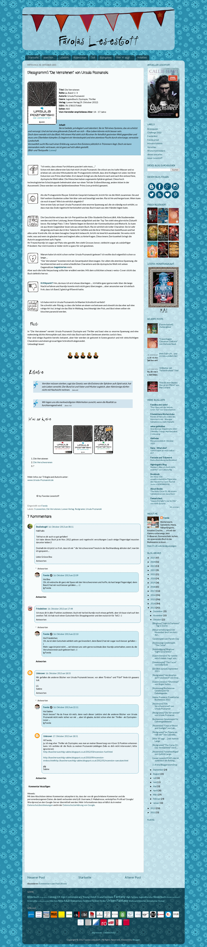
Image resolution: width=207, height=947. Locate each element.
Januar (156, 803)
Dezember (158, 611)
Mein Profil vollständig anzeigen (161, 546)
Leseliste (64, 57)
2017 (153, 591)
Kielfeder (154, 438)
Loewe (52, 150)
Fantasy (119, 897)
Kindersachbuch (173, 897)
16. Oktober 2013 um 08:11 (60, 527)
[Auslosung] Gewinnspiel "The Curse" (164, 644)
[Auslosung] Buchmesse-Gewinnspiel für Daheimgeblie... (164, 690)
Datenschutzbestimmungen (40, 805)
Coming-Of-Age (57, 896)
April (155, 790)
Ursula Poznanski (94, 509)
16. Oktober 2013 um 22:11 (65, 707)
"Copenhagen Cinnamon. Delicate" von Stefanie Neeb (168, 341)
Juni (155, 782)
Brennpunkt (152, 129)
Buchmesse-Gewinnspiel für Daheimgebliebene (165, 720)
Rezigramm (80, 509)
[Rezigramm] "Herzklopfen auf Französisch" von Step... (166, 676)
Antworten (41, 561)
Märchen (54, 901)
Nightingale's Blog (158, 464)
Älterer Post (133, 877)
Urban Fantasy (117, 900)
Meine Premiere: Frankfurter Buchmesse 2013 (166, 698)
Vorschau (151, 147)
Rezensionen (80, 57)
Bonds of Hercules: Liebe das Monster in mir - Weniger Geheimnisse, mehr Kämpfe (163, 419)
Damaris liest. (156, 498)
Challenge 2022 (154, 132)
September (158, 770)
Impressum (97, 932)
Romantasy (76, 900)
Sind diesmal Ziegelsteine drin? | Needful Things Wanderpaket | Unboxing (163, 431)
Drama (100, 897)
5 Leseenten (40, 509)
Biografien (43, 897)
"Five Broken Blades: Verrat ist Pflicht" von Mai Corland (169, 385)
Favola (46, 575)
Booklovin (155, 474)
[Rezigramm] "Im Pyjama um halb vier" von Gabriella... (165, 733)
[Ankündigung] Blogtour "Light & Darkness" (164, 650)
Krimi (29, 901)
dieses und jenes (154, 154)
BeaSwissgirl (42, 527)
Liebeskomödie (43, 901)
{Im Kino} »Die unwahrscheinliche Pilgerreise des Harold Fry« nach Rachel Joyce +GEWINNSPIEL (163, 480)
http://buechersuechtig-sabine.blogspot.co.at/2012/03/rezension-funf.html (78, 752)
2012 (153, 808)
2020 (153, 578)
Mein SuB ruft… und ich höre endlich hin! (168, 354)
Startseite (33, 57)
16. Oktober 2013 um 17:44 (60, 609)
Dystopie (108, 896)
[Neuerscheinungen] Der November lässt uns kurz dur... (165, 632)
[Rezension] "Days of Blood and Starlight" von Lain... (165, 726)
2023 (153, 566)
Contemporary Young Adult (81, 896)
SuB (93, 57)
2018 (153, 587)
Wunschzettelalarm (156, 151)
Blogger (136, 940)
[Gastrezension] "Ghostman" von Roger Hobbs (166, 683)
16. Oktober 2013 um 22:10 (65, 634)
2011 (153, 812)
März (155, 794)
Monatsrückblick (154, 143)
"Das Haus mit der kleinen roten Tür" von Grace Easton (163, 408)
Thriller (102, 901)
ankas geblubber (157, 426)
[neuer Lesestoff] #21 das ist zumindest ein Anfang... (166, 759)
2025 (153, 558)
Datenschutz (109, 932)
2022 (153, 570)
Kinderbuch (159, 896)
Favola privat (153, 140)
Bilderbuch (33, 896)
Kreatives (142, 57)
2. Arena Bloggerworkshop (165, 765)
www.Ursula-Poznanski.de (40, 480)
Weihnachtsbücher (137, 901)
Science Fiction (91, 900)
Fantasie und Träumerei (161, 457)
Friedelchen (41, 609)
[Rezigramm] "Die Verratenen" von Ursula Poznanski (166, 714)
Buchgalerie (106, 57)
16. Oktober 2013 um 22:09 (65, 575)
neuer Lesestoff (154, 158)
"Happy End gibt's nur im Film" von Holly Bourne (163, 502)
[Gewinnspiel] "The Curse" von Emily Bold (164, 663)
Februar (157, 799)
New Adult (64, 900)
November (158, 615)
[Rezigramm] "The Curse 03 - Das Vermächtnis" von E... (166, 746)
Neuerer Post (36, 877)
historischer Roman (156, 901)
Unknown (40, 673)
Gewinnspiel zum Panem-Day (166, 639)
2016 (153, 595)
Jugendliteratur (146, 897)
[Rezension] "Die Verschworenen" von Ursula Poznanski (163, 706)
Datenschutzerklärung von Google (79, 805)
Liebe (34, 901)
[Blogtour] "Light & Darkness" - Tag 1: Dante (166, 624)
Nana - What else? (158, 448)
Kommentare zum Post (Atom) (53, 883)
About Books (156, 489)
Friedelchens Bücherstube (162, 414)
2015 (153, 599)
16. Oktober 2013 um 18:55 (58, 673)
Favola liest (152, 136)
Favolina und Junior (159, 405)
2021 (153, 574)
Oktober (157, 619)
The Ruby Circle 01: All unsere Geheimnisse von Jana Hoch (163, 492)
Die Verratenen (53, 509)
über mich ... (49, 57)
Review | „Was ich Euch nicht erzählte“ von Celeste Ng (162, 468)
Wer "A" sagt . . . (124, 57)
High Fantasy (132, 897)
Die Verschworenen (42, 462)
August (156, 774)
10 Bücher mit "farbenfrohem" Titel (168, 369)
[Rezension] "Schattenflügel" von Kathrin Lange (166, 752)
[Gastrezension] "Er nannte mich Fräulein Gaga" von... (165, 656)
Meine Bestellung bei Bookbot (163, 460)
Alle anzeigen (175, 507)
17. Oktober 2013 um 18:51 (65, 736)
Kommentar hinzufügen (39, 786)
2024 (153, 562)
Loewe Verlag (68, 509)
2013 (153, 608)
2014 (153, 603)
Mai (155, 786)
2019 (153, 582)
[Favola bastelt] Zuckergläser (166, 325)
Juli (154, 778)
